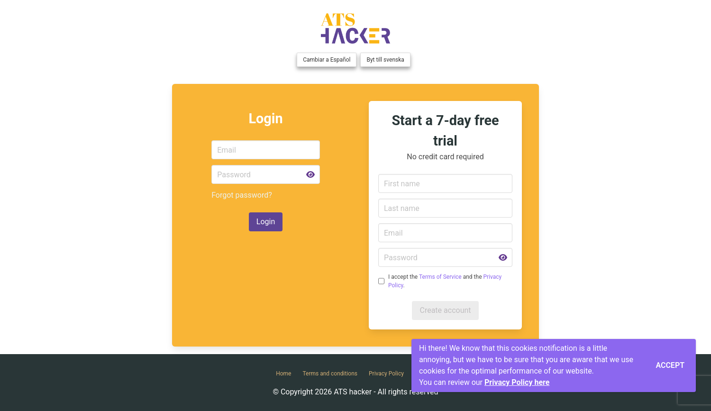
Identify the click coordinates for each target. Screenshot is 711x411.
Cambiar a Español (326, 59)
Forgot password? (241, 195)
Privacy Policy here (516, 382)
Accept (670, 365)
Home (283, 373)
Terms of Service (440, 277)
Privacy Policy (386, 373)
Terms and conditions (329, 373)
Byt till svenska (385, 59)
